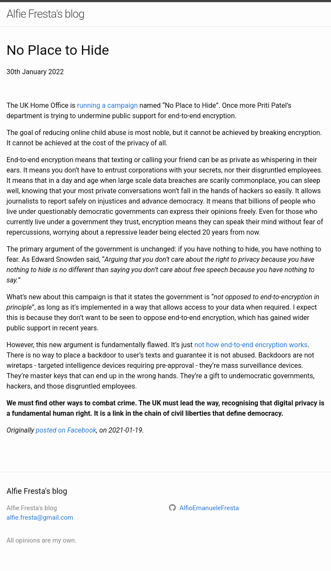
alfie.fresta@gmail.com (39, 517)
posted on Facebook (66, 430)
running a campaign (107, 105)
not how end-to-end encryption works (251, 345)
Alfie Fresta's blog (45, 13)
